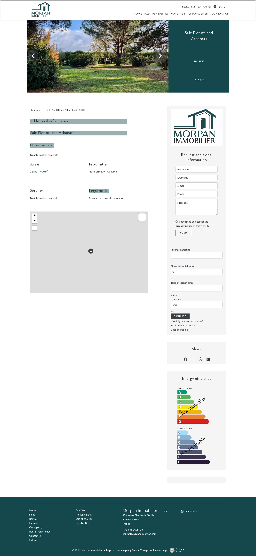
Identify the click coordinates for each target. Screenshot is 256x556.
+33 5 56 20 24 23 (132, 529)
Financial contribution (183, 266)
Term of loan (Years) (182, 282)
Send (183, 233)
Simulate (180, 316)
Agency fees (130, 550)
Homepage (35, 110)
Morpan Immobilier (139, 510)
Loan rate (176, 299)
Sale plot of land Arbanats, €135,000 (66, 110)
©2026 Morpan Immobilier (87, 550)
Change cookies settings (153, 550)
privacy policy (184, 225)
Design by (176, 550)
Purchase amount (180, 249)
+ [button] (34, 215)
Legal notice (113, 550)
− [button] (34, 220)
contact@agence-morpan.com (139, 533)
